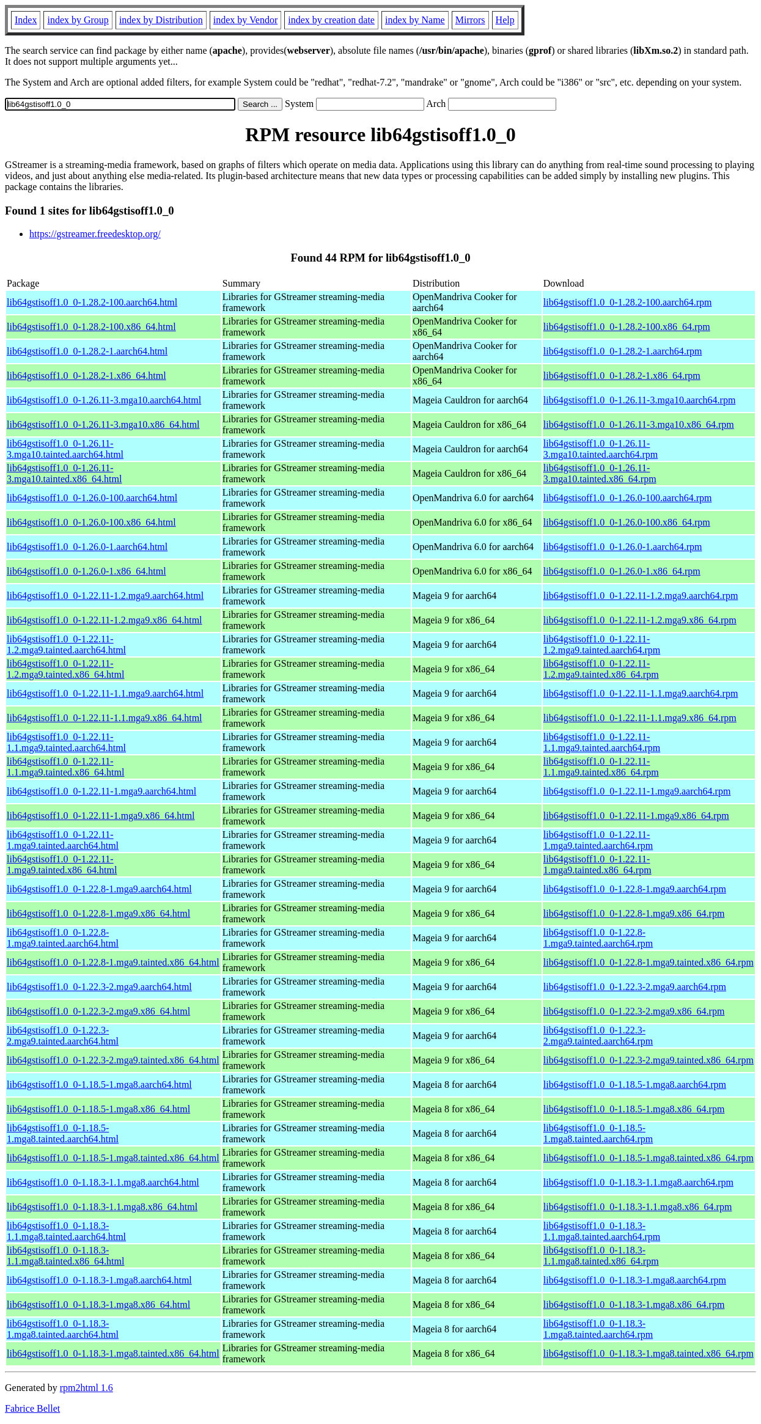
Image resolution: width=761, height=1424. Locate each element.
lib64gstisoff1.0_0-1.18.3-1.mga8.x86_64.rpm (634, 1304)
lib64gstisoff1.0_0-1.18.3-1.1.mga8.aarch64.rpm (638, 1182)
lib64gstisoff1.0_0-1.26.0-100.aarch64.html (92, 498)
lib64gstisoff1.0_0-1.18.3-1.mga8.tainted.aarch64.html (63, 1329)
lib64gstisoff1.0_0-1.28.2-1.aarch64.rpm (622, 351)
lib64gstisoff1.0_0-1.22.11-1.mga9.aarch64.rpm (637, 791)
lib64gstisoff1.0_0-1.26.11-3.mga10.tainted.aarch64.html (65, 449)
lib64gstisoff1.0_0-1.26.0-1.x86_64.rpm (621, 571)
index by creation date (331, 20)
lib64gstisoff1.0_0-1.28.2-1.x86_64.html (86, 375)
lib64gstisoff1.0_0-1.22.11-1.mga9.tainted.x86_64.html (62, 864)
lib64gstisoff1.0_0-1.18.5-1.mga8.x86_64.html (98, 1109)
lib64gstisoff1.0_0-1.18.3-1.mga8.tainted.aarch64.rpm (598, 1329)
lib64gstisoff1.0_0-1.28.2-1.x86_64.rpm (621, 375)
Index (26, 20)
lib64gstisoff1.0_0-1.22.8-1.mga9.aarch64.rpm (634, 889)
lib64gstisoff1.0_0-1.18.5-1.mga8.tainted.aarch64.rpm (598, 1133)
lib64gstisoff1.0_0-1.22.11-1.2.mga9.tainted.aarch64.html (66, 644)
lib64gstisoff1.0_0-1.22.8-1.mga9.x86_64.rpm (634, 913)
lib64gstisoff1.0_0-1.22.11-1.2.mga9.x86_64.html (104, 620)
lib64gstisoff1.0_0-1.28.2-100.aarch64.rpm (627, 302)
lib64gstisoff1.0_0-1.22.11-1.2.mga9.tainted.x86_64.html (65, 669)
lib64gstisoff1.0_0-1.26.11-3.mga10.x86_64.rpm (638, 424)
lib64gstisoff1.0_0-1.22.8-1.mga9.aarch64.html (99, 889)
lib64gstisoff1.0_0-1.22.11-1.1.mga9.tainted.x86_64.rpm (601, 766)
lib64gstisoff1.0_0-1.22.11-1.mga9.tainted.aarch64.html (63, 840)
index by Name (415, 20)
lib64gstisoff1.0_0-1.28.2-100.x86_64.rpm (626, 326)
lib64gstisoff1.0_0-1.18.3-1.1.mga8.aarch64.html (103, 1182)
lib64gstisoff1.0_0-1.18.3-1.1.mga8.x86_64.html (102, 1207)
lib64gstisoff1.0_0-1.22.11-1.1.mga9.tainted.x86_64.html (65, 766)
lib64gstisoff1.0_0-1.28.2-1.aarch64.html (87, 351)
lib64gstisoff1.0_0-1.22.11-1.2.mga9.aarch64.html (105, 595)
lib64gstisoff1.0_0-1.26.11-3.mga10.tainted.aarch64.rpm (600, 449)
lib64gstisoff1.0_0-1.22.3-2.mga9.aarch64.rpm (634, 987)
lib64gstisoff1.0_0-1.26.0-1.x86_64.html (86, 571)
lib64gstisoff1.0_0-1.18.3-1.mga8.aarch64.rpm (634, 1280)
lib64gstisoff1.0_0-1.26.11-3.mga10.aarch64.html (104, 400)
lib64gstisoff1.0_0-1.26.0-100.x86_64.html (91, 522)
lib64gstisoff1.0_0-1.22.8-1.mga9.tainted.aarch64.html (63, 938)
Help (505, 20)
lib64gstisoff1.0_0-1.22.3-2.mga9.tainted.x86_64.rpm (648, 1060)
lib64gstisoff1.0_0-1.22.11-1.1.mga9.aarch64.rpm (640, 693)
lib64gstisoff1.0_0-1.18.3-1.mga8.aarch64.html (99, 1280)
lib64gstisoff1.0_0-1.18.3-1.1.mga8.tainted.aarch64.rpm (602, 1231)
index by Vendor (245, 20)
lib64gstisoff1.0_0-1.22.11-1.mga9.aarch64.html (101, 791)
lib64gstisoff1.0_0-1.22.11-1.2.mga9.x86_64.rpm (640, 620)
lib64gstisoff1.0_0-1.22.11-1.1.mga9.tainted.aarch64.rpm (602, 742)
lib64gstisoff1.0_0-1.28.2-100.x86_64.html (91, 326)
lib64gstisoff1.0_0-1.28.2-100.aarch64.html (92, 302)
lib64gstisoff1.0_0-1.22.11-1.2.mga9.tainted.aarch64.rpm (602, 644)
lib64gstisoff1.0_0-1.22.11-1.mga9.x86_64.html (101, 815)
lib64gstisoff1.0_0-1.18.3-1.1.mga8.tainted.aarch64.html (66, 1231)
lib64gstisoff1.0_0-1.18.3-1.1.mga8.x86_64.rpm (637, 1207)
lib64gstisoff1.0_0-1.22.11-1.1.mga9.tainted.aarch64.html (66, 742)
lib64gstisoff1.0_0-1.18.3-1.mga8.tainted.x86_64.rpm (648, 1353)
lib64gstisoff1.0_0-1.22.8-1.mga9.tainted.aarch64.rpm (598, 938)
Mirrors (470, 20)
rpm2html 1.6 (86, 1387)
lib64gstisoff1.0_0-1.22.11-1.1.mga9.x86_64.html (104, 718)
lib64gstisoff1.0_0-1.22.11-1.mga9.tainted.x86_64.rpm (597, 864)
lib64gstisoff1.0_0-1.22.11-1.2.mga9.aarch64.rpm (640, 595)
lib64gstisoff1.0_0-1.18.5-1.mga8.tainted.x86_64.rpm (648, 1158)
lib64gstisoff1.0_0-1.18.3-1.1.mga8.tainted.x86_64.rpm (601, 1255)
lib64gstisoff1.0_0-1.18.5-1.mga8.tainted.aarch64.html (63, 1133)
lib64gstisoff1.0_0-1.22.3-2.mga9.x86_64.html (98, 1011)
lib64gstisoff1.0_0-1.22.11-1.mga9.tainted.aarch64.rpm (598, 840)
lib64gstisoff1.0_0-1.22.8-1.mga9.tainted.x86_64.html (113, 962)
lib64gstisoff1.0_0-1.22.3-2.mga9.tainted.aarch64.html (63, 1035)
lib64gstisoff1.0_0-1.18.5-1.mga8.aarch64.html (99, 1084)
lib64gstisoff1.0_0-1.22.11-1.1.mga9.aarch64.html (105, 693)
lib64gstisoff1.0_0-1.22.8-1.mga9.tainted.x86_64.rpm (648, 962)
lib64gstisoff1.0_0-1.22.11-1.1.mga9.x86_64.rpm (640, 718)
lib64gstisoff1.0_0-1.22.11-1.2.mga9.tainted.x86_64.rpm (601, 669)
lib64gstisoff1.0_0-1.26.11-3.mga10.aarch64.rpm (639, 400)
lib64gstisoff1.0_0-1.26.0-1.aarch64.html (87, 546)
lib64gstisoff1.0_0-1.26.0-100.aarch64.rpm (627, 498)
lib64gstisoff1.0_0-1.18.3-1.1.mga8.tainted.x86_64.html (65, 1255)
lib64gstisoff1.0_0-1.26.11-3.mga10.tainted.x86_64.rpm (599, 473)
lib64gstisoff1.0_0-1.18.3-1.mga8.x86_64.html (98, 1304)
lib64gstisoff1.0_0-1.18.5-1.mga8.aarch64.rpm (634, 1084)
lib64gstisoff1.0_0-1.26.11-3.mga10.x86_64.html (103, 424)
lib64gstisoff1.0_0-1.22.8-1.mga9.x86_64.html (98, 913)
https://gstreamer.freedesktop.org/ (95, 234)
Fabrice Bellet (32, 1408)
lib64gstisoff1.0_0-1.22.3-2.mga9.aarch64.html (99, 987)
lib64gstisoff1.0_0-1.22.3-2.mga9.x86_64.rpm (634, 1011)
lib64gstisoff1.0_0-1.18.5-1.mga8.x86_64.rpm (634, 1109)
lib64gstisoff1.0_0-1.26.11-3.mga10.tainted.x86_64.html (64, 473)
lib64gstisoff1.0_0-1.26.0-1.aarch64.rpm (622, 546)
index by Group (77, 20)
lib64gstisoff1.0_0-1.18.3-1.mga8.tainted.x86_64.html (113, 1353)
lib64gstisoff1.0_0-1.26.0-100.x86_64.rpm (626, 522)
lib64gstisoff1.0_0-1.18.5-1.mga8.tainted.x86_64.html (113, 1158)
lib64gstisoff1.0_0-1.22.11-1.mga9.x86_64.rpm (636, 815)
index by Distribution (161, 20)
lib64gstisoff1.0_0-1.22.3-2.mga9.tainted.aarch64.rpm (598, 1035)
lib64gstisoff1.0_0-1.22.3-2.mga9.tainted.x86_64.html (113, 1060)
